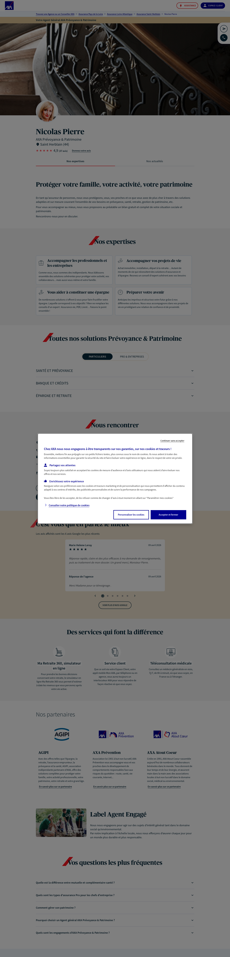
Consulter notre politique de (69, 505)
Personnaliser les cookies (131, 514)
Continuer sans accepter (172, 440)
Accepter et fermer (168, 514)
